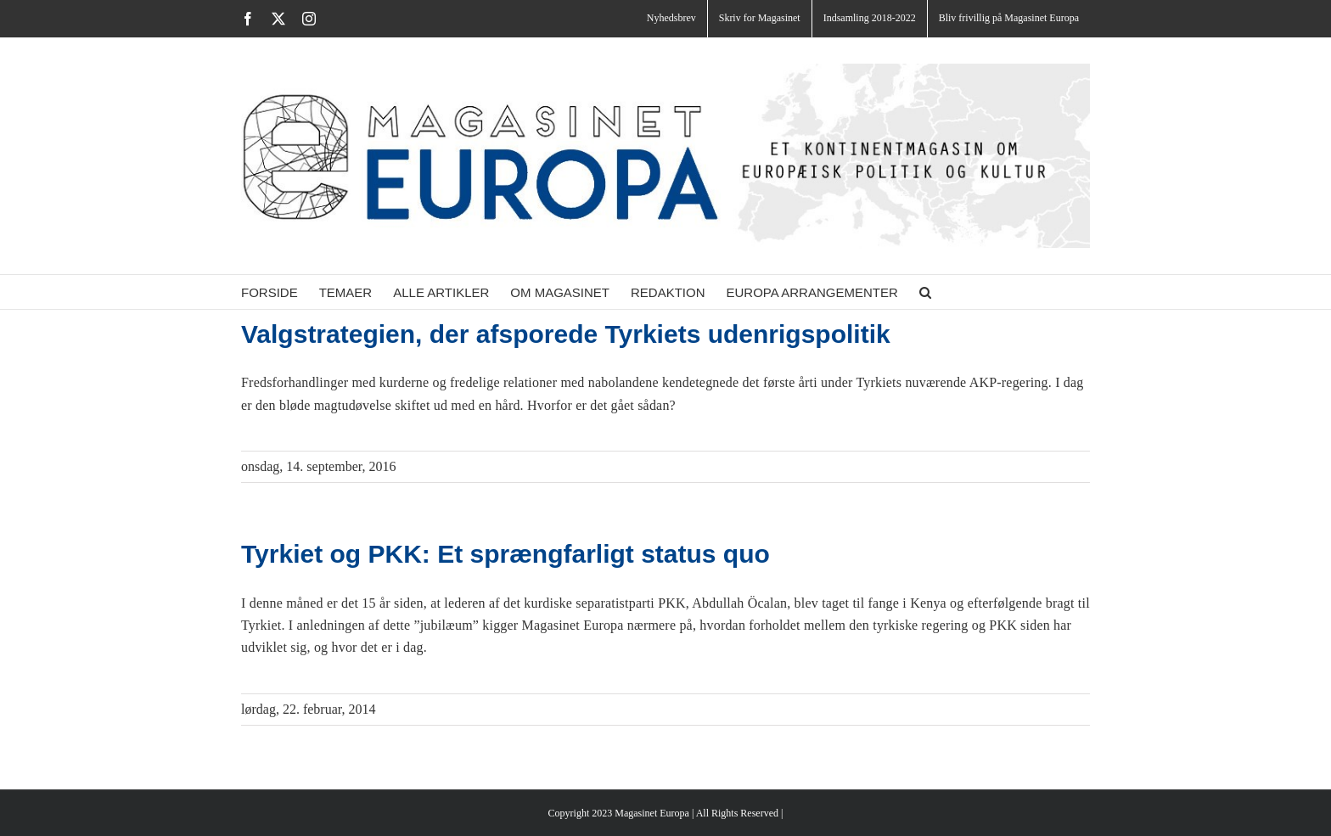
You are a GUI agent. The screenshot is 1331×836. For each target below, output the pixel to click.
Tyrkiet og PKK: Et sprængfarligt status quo (505, 554)
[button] (925, 292)
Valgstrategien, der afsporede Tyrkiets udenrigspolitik (565, 334)
